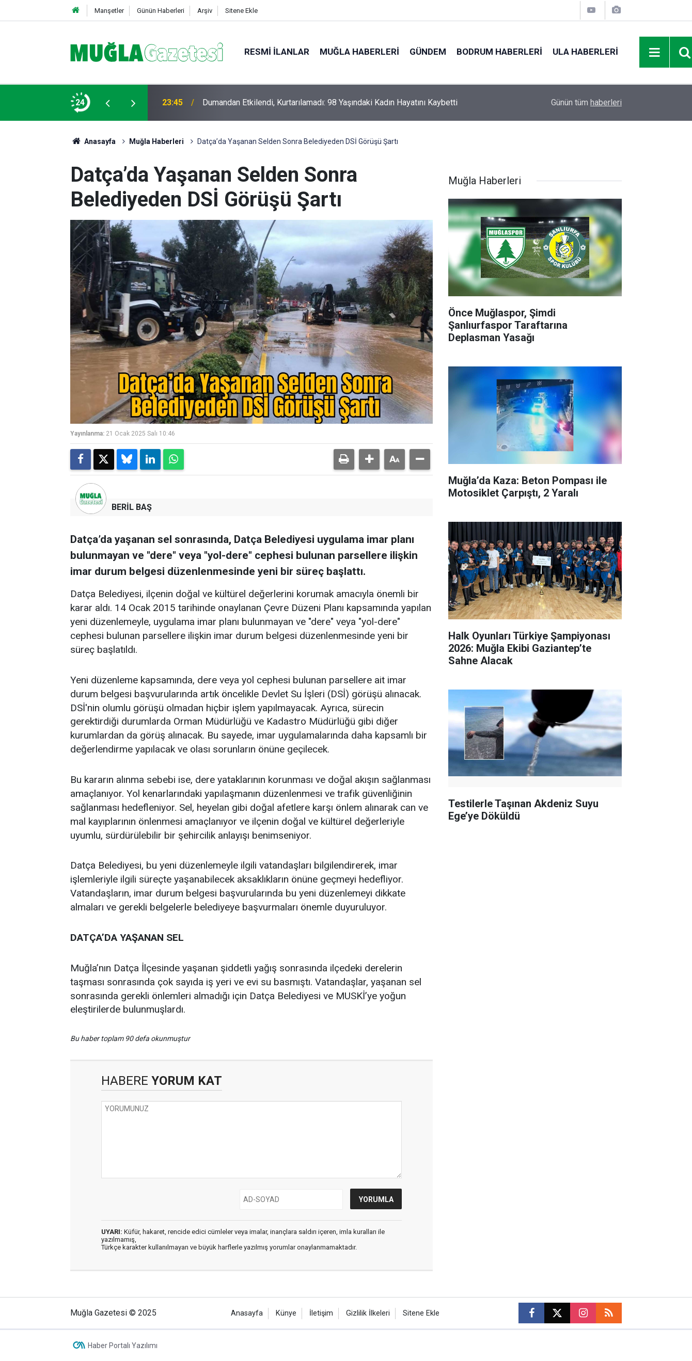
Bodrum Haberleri (499, 51)
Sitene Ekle (241, 10)
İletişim (321, 1313)
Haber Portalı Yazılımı (123, 1345)
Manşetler (109, 10)
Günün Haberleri (160, 10)
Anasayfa (93, 141)
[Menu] (655, 52)
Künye (286, 1313)
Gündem (428, 51)
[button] (369, 459)
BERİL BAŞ (132, 507)
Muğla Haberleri (359, 51)
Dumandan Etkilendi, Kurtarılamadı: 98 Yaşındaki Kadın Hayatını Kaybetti (330, 102)
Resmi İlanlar (276, 51)
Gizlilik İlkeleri (368, 1313)
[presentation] (107, 103)
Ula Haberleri (585, 51)
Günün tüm (586, 102)
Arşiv (204, 10)
